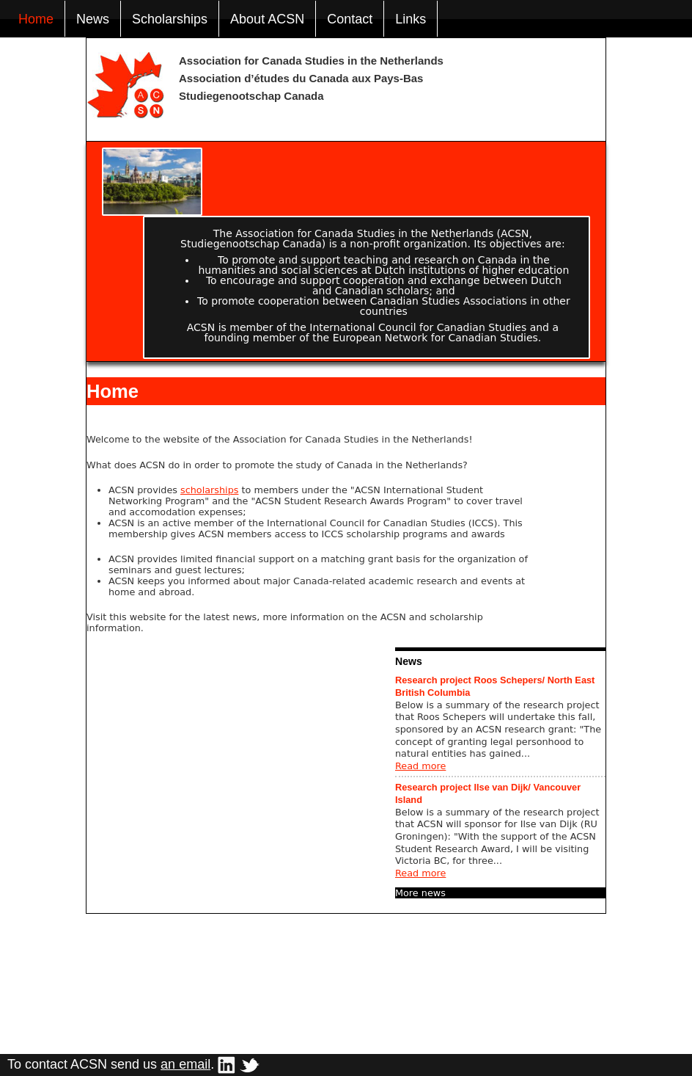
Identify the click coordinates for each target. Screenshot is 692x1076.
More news (420, 892)
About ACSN (267, 19)
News (92, 19)
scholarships (209, 489)
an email (185, 1064)
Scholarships (169, 19)
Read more (420, 765)
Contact (349, 19)
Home (36, 19)
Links (410, 19)
